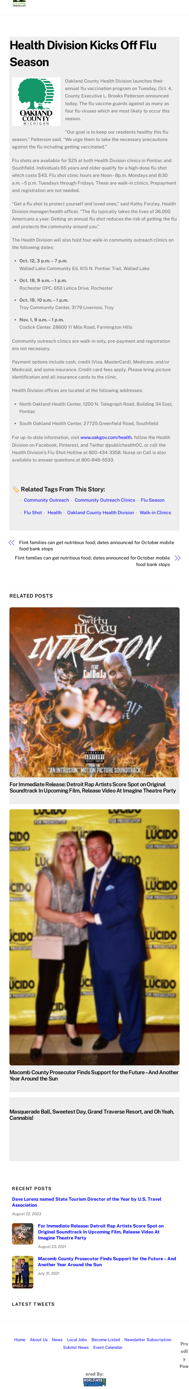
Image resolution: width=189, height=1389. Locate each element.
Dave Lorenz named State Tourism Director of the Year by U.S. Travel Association (86, 1202)
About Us (39, 1339)
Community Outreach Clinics (105, 500)
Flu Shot (33, 512)
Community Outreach (46, 500)
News (57, 1339)
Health (55, 512)
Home (19, 1339)
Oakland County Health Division (100, 512)
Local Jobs (77, 1339)
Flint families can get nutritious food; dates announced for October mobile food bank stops (96, 545)
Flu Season (152, 500)
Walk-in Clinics (155, 512)
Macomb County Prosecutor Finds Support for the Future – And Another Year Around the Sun (107, 1261)
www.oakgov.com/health (106, 437)
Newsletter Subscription (147, 1339)
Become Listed (106, 1339)
